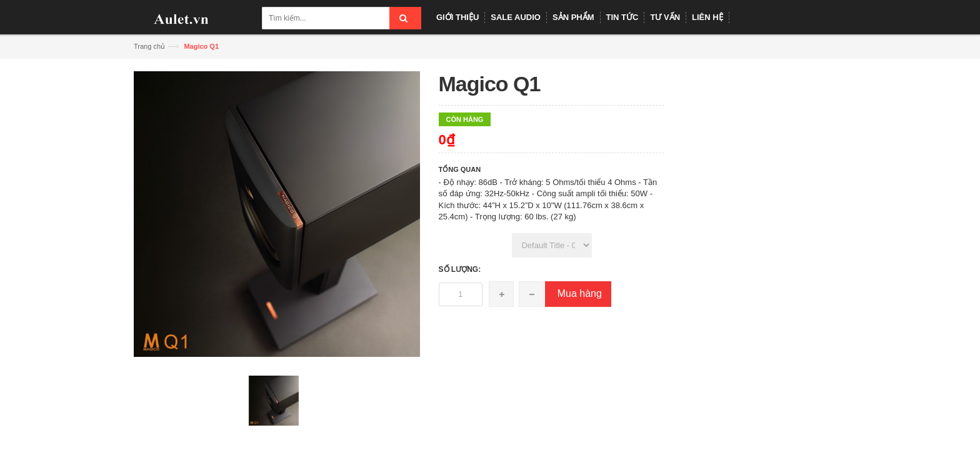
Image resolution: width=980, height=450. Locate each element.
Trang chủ (149, 46)
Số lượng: (460, 269)
